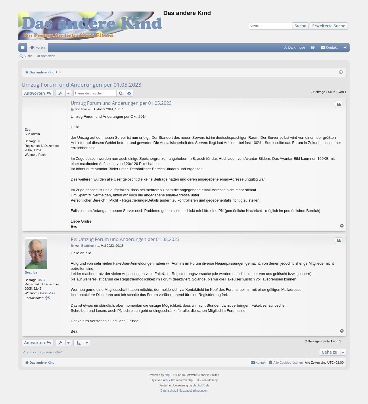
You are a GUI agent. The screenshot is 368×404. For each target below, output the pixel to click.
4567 (41, 280)
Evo (27, 129)
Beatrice (31, 272)
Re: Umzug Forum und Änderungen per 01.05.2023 (125, 239)
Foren (40, 47)
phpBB (169, 375)
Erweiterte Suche (328, 26)
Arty (165, 380)
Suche (300, 26)
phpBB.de (203, 385)
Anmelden (48, 56)
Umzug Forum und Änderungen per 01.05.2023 (81, 84)
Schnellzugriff (24, 48)
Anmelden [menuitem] (347, 48)
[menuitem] (312, 47)
